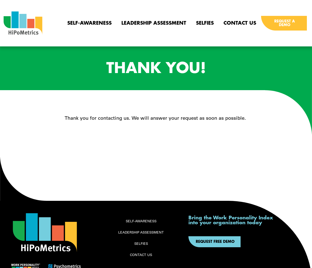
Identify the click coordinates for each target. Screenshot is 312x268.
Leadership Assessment (153, 23)
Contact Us (240, 23)
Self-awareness (89, 23)
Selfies (205, 23)
